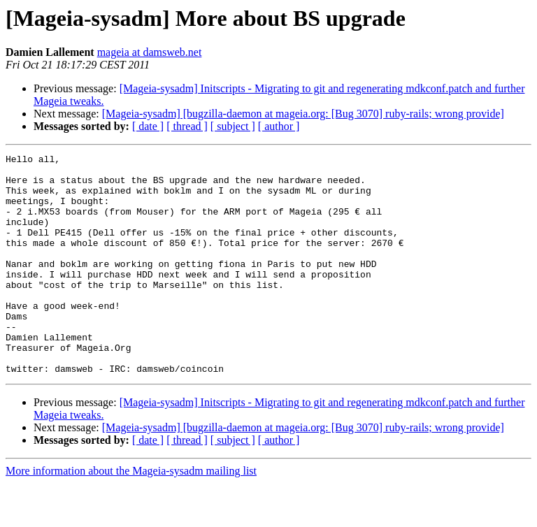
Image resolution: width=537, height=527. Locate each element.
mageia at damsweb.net (149, 52)
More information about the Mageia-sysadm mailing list (131, 515)
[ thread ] (187, 126)
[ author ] (279, 126)
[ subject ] (232, 126)
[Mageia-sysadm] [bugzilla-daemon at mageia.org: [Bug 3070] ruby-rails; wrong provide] (303, 114)
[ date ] (148, 126)
